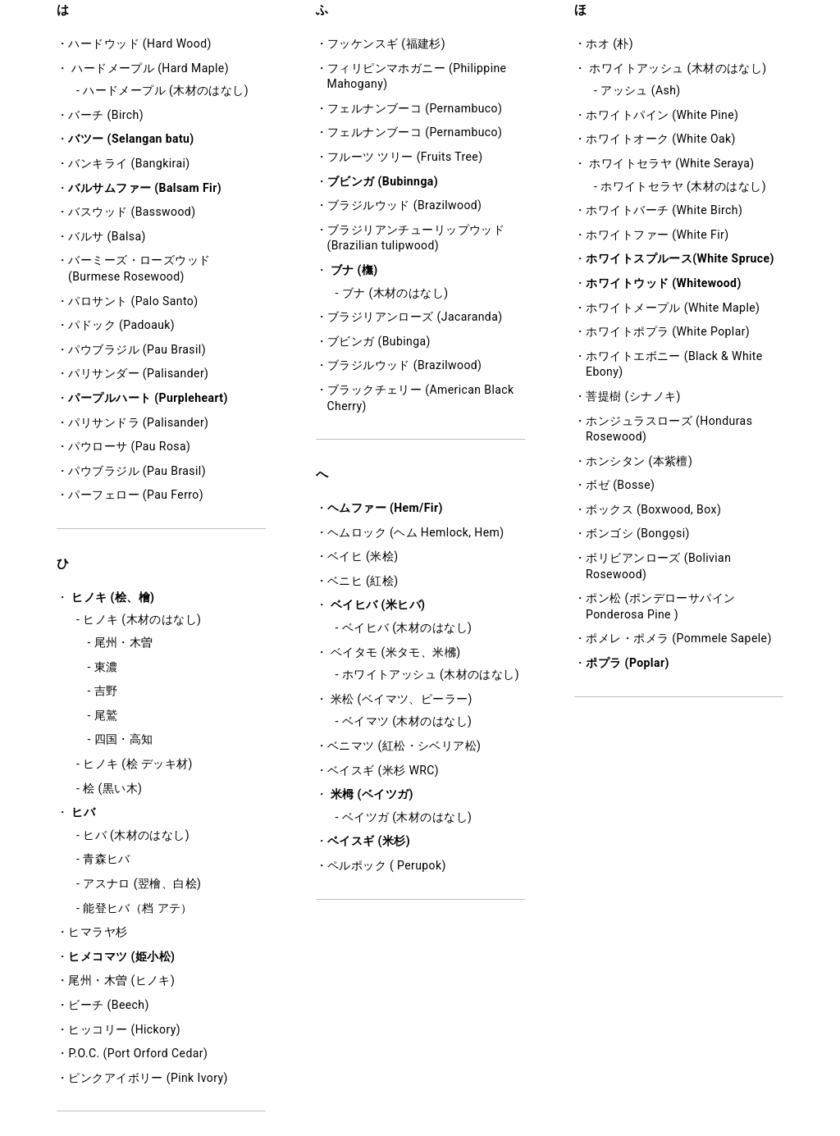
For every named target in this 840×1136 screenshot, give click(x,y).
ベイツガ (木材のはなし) (407, 816)
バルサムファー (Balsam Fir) (144, 187)
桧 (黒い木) (112, 788)
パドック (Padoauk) (121, 324)
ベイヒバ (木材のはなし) (407, 627)
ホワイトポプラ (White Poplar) (668, 331)
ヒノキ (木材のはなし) (142, 619)
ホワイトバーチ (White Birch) (664, 210)
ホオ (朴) (609, 43)
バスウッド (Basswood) (131, 211)
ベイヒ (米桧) (363, 556)
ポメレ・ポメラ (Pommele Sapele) (678, 638)
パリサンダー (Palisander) (138, 373)
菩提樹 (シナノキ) (633, 396)
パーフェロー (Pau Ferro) (135, 494)
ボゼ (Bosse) (620, 484)
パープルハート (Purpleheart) (147, 397)
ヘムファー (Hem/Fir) (385, 507)
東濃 (106, 666)
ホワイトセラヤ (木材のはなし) (683, 186)
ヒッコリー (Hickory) (124, 1029)
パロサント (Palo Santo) (133, 301)
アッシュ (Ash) (640, 90)
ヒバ (83, 812)
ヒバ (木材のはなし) (136, 835)
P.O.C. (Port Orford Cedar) (138, 1053)
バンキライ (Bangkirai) (128, 163)
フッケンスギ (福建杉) (386, 43)
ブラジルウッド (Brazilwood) (404, 205)
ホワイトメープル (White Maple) (673, 307)
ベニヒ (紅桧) (363, 580)
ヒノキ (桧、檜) (112, 597)
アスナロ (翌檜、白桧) (142, 883)
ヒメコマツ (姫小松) (121, 956)
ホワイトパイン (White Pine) (662, 114)
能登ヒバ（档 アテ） (138, 908)
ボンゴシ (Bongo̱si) (637, 533)
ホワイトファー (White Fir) (657, 234)
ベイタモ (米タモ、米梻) (396, 652)
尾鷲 (106, 715)
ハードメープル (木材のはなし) (166, 90)
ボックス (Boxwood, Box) (653, 509)
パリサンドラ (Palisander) (138, 422)
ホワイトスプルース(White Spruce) (680, 258)
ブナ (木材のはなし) (395, 292)
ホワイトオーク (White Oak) (660, 138)
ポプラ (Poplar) (627, 662)
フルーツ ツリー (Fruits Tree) (405, 156)
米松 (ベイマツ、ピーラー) (401, 698)
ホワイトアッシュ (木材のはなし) (430, 674)
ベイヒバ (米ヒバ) (378, 604)
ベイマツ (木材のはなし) (407, 721)
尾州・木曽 (123, 642)
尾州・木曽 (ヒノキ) (121, 980)
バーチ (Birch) (106, 114)
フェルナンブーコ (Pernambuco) (414, 108)
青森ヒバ (106, 858)
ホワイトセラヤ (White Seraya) (671, 163)
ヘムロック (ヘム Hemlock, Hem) (415, 532)
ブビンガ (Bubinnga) (382, 181)
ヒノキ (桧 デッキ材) (138, 763)
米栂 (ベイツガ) (372, 794)
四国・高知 (123, 739)
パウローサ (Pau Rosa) (129, 446)
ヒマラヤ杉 (97, 931)
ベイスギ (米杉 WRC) (383, 770)
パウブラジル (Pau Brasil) (137, 349)
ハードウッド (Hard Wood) (139, 43)
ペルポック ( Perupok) (386, 865)
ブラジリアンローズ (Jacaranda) (415, 316)
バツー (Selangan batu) (131, 138)
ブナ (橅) (354, 269)
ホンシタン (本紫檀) (639, 461)
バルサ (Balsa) (106, 236)
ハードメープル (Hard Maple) (150, 68)
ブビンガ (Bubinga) (379, 341)
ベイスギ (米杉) (368, 840)
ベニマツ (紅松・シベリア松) (404, 745)
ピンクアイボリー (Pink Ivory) (147, 1077)
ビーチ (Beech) (108, 1004)
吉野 (106, 690)
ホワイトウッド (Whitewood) (663, 283)
